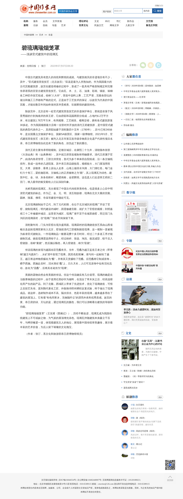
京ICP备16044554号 (67, 480)
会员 (45, 21)
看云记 (139, 444)
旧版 (159, 6)
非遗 (50, 35)
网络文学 (114, 25)
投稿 (45, 25)
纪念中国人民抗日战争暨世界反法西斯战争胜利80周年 (147, 253)
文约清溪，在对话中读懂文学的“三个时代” (142, 172)
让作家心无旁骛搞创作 (134, 144)
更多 (160, 241)
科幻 (107, 21)
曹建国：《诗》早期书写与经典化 (139, 376)
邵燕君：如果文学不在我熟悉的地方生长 (142, 177)
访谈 (35, 25)
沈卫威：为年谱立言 (133, 365)
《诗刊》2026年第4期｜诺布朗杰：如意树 (142, 86)
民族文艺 (99, 25)
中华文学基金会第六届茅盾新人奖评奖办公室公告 (143, 91)
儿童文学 (130, 25)
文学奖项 (57, 21)
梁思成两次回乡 (131, 388)
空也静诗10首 (142, 454)
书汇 (118, 21)
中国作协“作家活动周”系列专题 (147, 267)
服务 (35, 21)
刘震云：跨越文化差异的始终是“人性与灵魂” (143, 183)
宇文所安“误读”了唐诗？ (134, 382)
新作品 (130, 21)
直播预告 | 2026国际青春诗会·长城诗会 (141, 155)
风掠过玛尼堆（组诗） (146, 431)
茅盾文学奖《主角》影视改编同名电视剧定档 (143, 103)
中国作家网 (29, 35)
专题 (54, 25)
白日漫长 (140, 405)
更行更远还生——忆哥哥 (135, 97)
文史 (96, 21)
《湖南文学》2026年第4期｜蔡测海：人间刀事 (143, 114)
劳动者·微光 (129, 125)
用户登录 (107, 12)
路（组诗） (141, 418)
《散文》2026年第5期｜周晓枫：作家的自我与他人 (143, 108)
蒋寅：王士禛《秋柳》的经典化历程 (140, 371)
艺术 (63, 25)
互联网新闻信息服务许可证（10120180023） (122, 480)
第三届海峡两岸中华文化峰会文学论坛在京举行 (143, 149)
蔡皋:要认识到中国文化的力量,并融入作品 (142, 166)
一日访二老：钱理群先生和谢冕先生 (140, 119)
